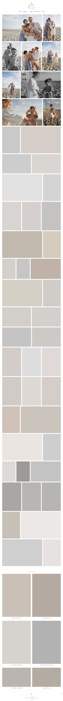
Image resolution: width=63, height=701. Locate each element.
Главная (19, 11)
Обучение (31, 11)
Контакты (43, 11)
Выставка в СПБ (37, 11)
